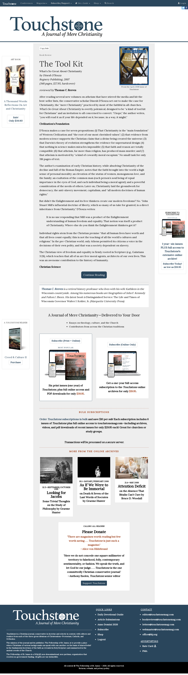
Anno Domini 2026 (108, 624)
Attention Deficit (132, 486)
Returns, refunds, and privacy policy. (94, 668)
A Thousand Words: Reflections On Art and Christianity (15, 105)
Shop (100, 634)
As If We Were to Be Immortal (94, 487)
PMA (144, 651)
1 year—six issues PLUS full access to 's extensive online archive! (172, 251)
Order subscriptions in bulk (63, 419)
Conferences (26, 3)
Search (109, 3)
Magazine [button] (42, 3)
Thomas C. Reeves (52, 289)
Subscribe (103, 629)
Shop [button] (97, 3)
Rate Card (147, 646)
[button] (61, 3)
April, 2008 (134, 87)
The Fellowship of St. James (88, 666)
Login (182, 3)
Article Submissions (109, 619)
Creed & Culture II (16, 357)
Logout (102, 639)
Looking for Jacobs (56, 494)
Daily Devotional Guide (110, 614)
